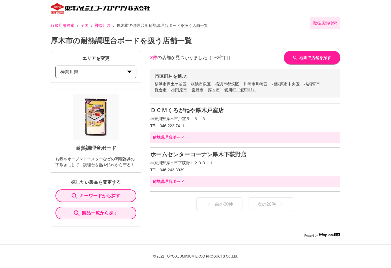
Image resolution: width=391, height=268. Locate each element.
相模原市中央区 (286, 84)
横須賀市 (312, 84)
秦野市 (197, 90)
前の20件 (219, 204)
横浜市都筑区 (227, 84)
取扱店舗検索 (62, 25)
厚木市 (214, 90)
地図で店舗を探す (312, 57)
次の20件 (271, 204)
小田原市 (179, 90)
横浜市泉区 (201, 84)
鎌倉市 (161, 90)
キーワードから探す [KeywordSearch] (96, 196)
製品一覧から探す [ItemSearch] (96, 213)
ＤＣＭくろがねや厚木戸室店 (187, 110)
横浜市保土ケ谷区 (170, 84)
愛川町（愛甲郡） (240, 90)
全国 (85, 25)
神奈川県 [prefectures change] (96, 72)
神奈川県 (103, 25)
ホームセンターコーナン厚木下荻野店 (198, 154)
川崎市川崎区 (255, 84)
